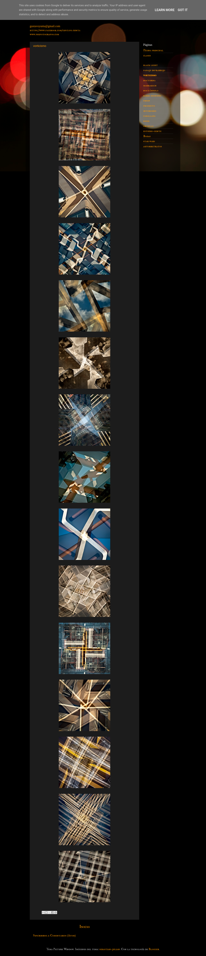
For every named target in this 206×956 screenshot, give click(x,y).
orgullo (148, 126)
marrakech (149, 85)
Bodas (147, 136)
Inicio (84, 926)
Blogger (154, 949)
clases (147, 55)
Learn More (165, 10)
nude (146, 121)
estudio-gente (152, 131)
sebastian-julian (109, 949)
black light (150, 65)
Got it (183, 10)
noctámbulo (150, 90)
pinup (146, 100)
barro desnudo (152, 95)
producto (149, 106)
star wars (149, 141)
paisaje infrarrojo (154, 70)
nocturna (149, 80)
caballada (149, 116)
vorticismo (149, 75)
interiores (149, 111)
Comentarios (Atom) (63, 935)
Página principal (153, 50)
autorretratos (152, 146)
